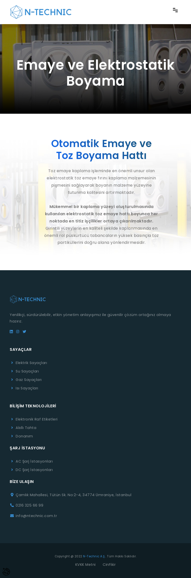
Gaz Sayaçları (29, 379)
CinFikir (109, 564)
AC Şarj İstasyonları (34, 461)
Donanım (24, 436)
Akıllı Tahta (26, 427)
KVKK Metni (85, 564)
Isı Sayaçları (27, 388)
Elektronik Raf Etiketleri (37, 419)
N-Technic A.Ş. (94, 556)
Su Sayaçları (27, 371)
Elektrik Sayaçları (31, 362)
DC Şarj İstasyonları (34, 469)
